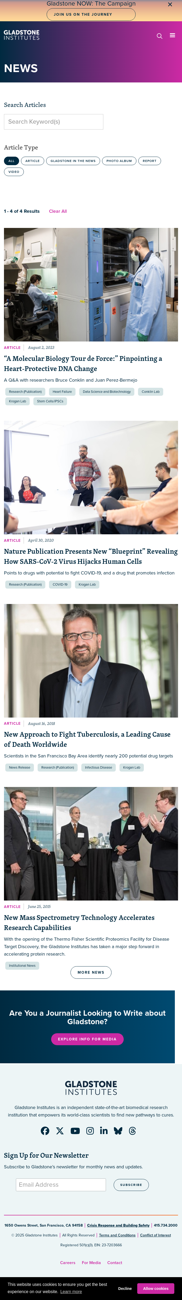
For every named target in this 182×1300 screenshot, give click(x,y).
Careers (68, 1262)
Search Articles (25, 104)
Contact (114, 1262)
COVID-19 (60, 584)
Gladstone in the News (73, 161)
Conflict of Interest (155, 1235)
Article (32, 161)
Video (13, 172)
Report (150, 161)
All (11, 161)
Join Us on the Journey (83, 14)
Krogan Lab (17, 401)
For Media (91, 1262)
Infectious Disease (98, 767)
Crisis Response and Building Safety (118, 1225)
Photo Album (119, 161)
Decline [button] (125, 1288)
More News (91, 972)
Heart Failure (62, 392)
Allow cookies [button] (155, 1288)
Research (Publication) (25, 392)
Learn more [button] (71, 1291)
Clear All (58, 211)
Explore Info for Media (87, 1039)
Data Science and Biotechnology (107, 392)
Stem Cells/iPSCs (50, 401)
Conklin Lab (150, 392)
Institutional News (22, 966)
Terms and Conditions (117, 1235)
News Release (19, 767)
